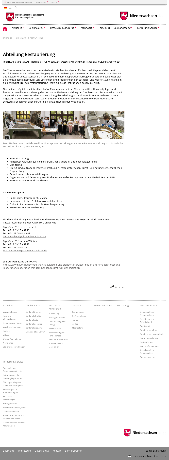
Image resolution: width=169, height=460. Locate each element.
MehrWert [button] (86, 27)
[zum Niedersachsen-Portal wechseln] (138, 19)
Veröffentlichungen (11, 327)
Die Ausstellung (78, 315)
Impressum (24, 450)
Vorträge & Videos (57, 317)
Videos (6, 334)
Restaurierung (36, 38)
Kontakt (57, 450)
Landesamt (21, 38)
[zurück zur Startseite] (32, 17)
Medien (74, 323)
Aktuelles (8, 305)
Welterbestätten (103, 305)
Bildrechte (8, 450)
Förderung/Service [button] (147, 27)
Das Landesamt (148, 305)
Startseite (7, 38)
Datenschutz (42, 450)
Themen (75, 319)
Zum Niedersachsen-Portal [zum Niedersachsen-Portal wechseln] (19, 2)
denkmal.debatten (34, 323)
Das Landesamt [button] (122, 27)
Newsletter (8, 342)
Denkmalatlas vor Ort (35, 331)
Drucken (119, 287)
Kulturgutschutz (10, 403)
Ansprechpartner (148, 357)
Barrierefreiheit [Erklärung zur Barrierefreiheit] (73, 450)
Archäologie (145, 326)
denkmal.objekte (33, 315)
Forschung (104, 27)
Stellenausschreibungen (14, 346)
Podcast (6, 331)
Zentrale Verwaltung (149, 346)
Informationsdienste (149, 338)
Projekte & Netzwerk (58, 339)
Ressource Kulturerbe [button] (62, 27)
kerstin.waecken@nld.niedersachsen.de (25, 250)
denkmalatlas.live (34, 327)
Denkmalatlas (33, 305)
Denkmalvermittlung (12, 323)
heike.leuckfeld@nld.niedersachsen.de (24, 236)
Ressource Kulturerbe (55, 307)
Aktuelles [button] (17, 27)
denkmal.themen (33, 312)
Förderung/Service (13, 361)
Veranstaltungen (10, 312)
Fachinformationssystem (14, 407)
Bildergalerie (77, 327)
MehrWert (77, 305)
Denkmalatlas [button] (36, 27)
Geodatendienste (11, 411)
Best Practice (55, 328)
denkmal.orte (32, 319)
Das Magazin (77, 312)
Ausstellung (54, 313)
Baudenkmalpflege (148, 330)
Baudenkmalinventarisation (152, 334)
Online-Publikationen (12, 338)
